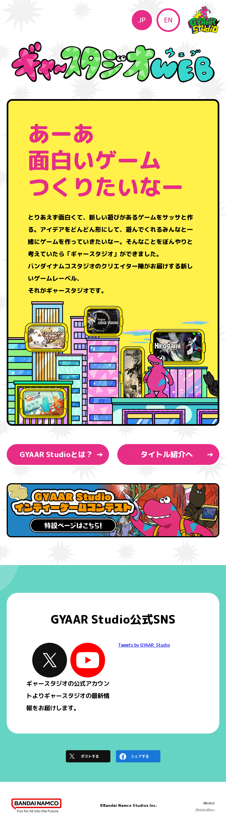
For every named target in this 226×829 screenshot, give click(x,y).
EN (168, 20)
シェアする (140, 756)
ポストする (90, 756)
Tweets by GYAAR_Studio (144, 645)
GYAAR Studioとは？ (56, 454)
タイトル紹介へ (166, 454)
